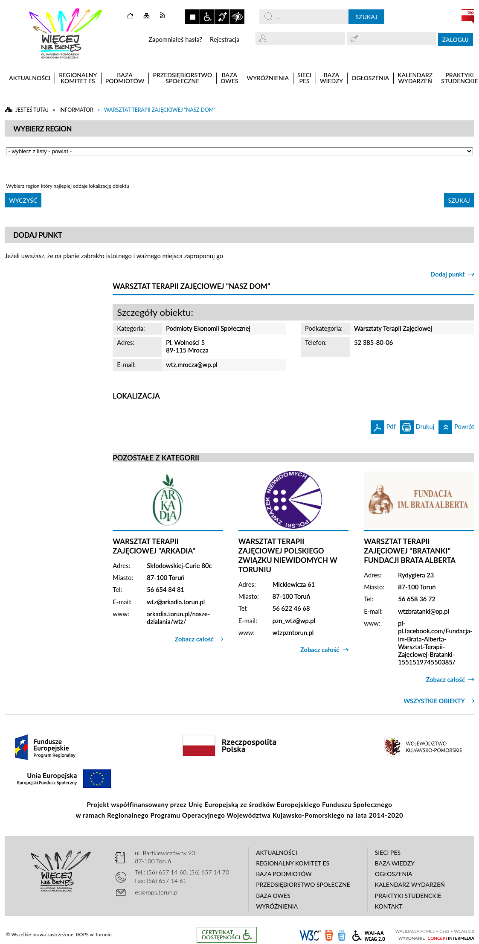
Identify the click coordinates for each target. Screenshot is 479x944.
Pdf (383, 425)
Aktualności (276, 852)
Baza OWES (273, 895)
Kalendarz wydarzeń (410, 884)
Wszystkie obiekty (434, 701)
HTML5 (329, 935)
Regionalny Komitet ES (292, 863)
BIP (468, 16)
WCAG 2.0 (368, 934)
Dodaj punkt (447, 274)
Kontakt (389, 906)
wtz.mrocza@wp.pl (191, 364)
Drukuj (417, 425)
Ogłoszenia (393, 873)
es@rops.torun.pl (157, 892)
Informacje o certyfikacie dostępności (227, 935)
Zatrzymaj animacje (192, 16)
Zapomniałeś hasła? (175, 39)
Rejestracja (225, 39)
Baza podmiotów (284, 873)
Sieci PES (388, 852)
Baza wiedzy (395, 863)
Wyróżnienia (277, 906)
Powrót (456, 425)
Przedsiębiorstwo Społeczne (303, 884)
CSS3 (341, 935)
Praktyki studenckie (408, 895)
